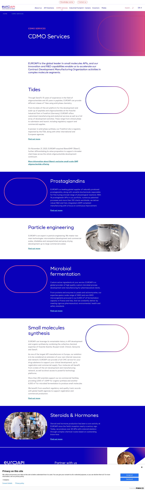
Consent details (7, 483)
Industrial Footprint (76, 8)
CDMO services (62, 8)
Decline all (129, 479)
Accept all (129, 475)
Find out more (34, 139)
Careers (88, 8)
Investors (95, 8)
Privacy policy (19, 483)
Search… (129, 8)
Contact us (82, 2)
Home (5, 13)
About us (38, 8)
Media (104, 8)
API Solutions (49, 8)
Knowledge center (66, 2)
